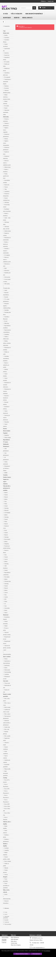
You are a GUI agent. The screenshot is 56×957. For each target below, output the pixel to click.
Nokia (5, 503)
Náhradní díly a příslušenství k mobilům (6, 488)
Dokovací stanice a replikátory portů (6, 163)
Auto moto (5, 681)
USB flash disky (6, 223)
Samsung (6, 508)
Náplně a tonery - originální (5, 130)
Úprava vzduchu (5, 757)
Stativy (5, 612)
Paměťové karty (6, 153)
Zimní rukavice (5, 831)
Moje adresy (14, 941)
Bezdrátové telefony (6, 407)
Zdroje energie (7, 437)
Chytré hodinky (5, 375)
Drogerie (5, 876)
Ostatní (6, 570)
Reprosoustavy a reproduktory (7, 331)
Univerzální (7, 608)
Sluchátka (6, 310)
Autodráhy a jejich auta (6, 74)
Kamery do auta (6, 691)
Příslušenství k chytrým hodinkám (7, 391)
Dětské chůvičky (5, 102)
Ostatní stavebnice (5, 45)
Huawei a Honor (6, 551)
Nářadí (5, 625)
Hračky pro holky (6, 65)
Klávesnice (6, 270)
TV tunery (5, 442)
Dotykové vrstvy (6, 527)
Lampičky (6, 850)
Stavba (5, 894)
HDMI (5, 472)
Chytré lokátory (5, 425)
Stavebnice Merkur (6, 41)
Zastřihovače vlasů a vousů (6, 710)
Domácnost (5, 614)
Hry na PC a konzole (6, 781)
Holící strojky (7, 707)
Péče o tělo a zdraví (6, 699)
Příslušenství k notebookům (7, 238)
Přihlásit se (43, 1)
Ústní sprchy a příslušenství (7, 717)
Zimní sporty (7, 669)
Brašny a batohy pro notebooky (5, 244)
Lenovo (6, 559)
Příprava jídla (7, 769)
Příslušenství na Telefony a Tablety (6, 468)
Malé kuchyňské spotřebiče (5, 773)
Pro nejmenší (7, 77)
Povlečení (6, 88)
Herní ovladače (6, 430)
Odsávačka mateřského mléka (6, 112)
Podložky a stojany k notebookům (6, 250)
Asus (5, 605)
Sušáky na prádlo (6, 864)
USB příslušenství (6, 449)
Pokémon (6, 86)
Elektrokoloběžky (7, 654)
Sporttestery (7, 665)
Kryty (5, 530)
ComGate (6, 922)
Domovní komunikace (5, 902)
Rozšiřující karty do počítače (7, 210)
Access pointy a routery (6, 280)
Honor (5, 610)
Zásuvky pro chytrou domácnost (6, 417)
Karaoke (6, 297)
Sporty (5, 667)
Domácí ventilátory (5, 748)
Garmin (6, 597)
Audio (5, 290)
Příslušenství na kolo (6, 677)
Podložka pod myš (6, 273)
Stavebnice (6, 37)
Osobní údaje (14, 943)
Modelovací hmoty (6, 69)
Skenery (6, 138)
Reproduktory (6, 439)
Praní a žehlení (7, 861)
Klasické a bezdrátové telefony (6, 398)
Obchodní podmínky (34, 14)
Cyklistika (6, 674)
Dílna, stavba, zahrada (6, 891)
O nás (5, 14)
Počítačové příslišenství (6, 148)
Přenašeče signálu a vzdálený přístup (6, 305)
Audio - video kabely (6, 219)
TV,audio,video (6, 288)
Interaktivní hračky (6, 58)
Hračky (6, 35)
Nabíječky (6, 435)
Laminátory (6, 191)
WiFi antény (7, 283)
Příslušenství (6, 446)
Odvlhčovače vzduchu (6, 761)
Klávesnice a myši (6, 265)
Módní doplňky (5, 827)
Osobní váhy (7, 727)
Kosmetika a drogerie (6, 618)
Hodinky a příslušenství (6, 840)
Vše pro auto (7, 683)
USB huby (6, 202)
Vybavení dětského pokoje (6, 91)
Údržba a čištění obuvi (6, 337)
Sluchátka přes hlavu (7, 313)
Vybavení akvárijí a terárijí (6, 633)
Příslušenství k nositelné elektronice (7, 384)
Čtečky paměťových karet (6, 176)
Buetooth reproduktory (6, 293)
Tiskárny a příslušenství (6, 124)
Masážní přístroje (5, 732)
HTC (5, 599)
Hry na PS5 (6, 788)
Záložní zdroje (7, 231)
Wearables (6, 422)
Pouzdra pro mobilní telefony (6, 547)
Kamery (5, 428)
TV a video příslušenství (6, 300)
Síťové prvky (7, 277)
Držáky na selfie (6, 353)
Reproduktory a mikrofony (6, 573)
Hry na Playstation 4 (6, 792)
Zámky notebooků (5, 463)
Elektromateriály (6, 898)
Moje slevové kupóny (16, 945)
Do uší (5, 321)
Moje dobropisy (14, 939)
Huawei (6, 497)
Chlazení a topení (6, 743)
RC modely (6, 61)
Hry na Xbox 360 (6, 809)
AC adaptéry (7, 255)
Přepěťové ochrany (6, 234)
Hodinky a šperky (6, 836)
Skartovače (6, 184)
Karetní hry (6, 55)
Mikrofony (6, 323)
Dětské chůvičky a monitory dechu (6, 97)
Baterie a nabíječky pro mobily (6, 365)
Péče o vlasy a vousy (7, 704)
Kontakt (7, 17)
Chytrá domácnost (5, 412)
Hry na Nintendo (5, 818)
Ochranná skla (7, 581)
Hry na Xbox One (6, 814)
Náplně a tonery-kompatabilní (6, 143)
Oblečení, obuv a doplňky (7, 822)
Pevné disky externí (6, 205)
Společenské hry (6, 49)
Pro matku (6, 105)
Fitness (5, 658)
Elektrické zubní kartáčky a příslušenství (6, 722)
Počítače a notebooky (6, 120)
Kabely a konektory (5, 170)
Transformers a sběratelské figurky (7, 81)
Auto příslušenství (6, 454)
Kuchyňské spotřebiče (6, 765)
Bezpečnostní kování (6, 638)
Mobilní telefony (5, 370)
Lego (4, 30)
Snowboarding (7, 672)
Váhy (5, 189)
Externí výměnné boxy (6, 199)
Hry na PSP (6, 804)
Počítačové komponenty (6, 194)
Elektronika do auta (7, 686)
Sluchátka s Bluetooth (6, 318)
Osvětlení (6, 848)
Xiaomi (6, 494)
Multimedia (6, 444)
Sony (5, 501)
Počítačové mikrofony (6, 157)
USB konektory (5, 567)
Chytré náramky (5, 379)
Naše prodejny (7, 924)
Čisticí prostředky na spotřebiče (6, 885)
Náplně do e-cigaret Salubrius (6, 481)
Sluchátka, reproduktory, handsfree (6, 358)
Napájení (5, 433)
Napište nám (51, 1)
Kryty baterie (7, 539)
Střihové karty (7, 167)
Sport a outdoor (7, 656)
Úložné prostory (5, 871)
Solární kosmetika (5, 622)
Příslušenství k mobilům (7, 348)
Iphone (5, 499)
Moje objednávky (15, 937)
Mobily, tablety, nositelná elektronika (7, 343)
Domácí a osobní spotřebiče (7, 695)
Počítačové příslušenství (6, 135)
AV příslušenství (6, 458)
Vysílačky (5, 475)
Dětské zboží (6, 33)
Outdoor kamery (7, 477)
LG (5, 603)
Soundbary (6, 334)
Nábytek (6, 868)
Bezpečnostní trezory (6, 642)
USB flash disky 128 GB (6, 227)
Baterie (6, 492)
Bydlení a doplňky (5, 844)
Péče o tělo (6, 729)
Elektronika (6, 116)
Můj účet (13, 935)
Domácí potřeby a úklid (6, 858)
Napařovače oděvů (6, 739)
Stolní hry (6, 53)
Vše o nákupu (16, 14)
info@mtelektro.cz (40, 947)
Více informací (47, 950)
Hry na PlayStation (5, 785)
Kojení (5, 108)
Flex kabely (6, 576)
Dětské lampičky (5, 853)
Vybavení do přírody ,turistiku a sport (7, 648)
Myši (5, 268)
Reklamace (27, 17)
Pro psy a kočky (5, 629)
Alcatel (6, 505)
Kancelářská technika (6, 181)
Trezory (6, 187)
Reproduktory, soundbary (7, 326)
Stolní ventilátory (5, 752)
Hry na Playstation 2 (6, 800)
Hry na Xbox (7, 806)
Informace (6, 908)
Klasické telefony (5, 403)
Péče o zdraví (7, 714)
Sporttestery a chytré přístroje (6, 662)
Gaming (5, 777)
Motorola (6, 510)
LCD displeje (7, 512)
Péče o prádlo (7, 736)
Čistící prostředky (5, 880)
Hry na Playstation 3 (6, 796)
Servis (16, 17)
